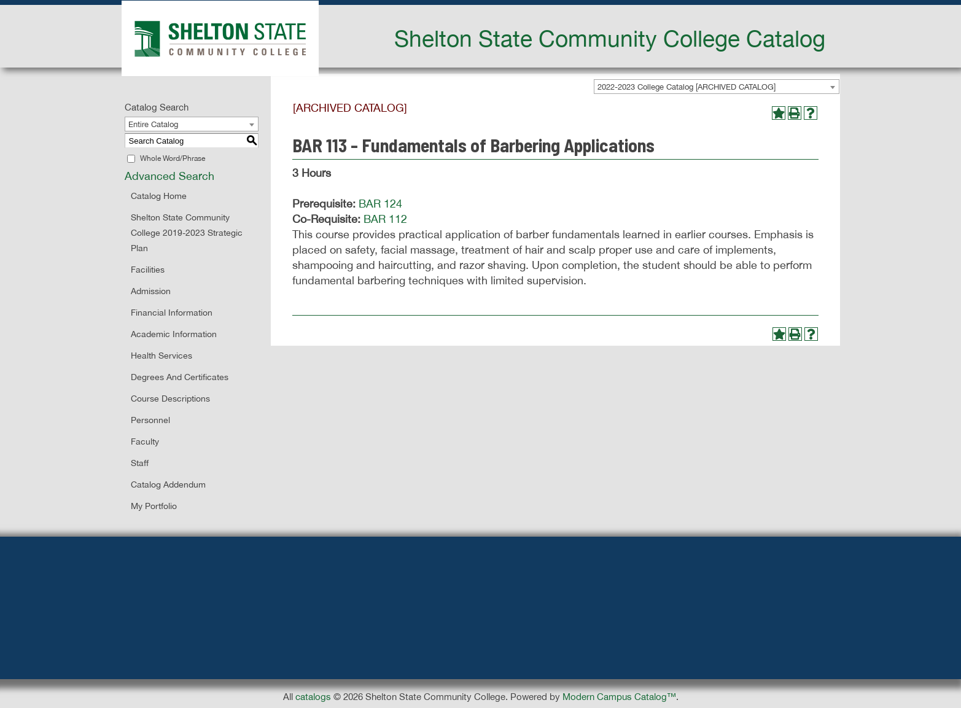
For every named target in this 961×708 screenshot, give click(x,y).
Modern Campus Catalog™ (619, 696)
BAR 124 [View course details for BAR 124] (380, 203)
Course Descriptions (170, 398)
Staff (140, 463)
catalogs (313, 696)
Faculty (145, 441)
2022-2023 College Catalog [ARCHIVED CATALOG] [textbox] (686, 86)
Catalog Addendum (168, 484)
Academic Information (174, 334)
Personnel (150, 420)
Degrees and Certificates (179, 377)
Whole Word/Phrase (172, 158)
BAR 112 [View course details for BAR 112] (385, 218)
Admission (151, 291)
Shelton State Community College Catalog (609, 38)
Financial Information (171, 312)
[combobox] (716, 86)
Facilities (148, 269)
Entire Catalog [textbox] (153, 124)
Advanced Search (169, 175)
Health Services (161, 355)
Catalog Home (159, 196)
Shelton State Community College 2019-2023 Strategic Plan (187, 232)
